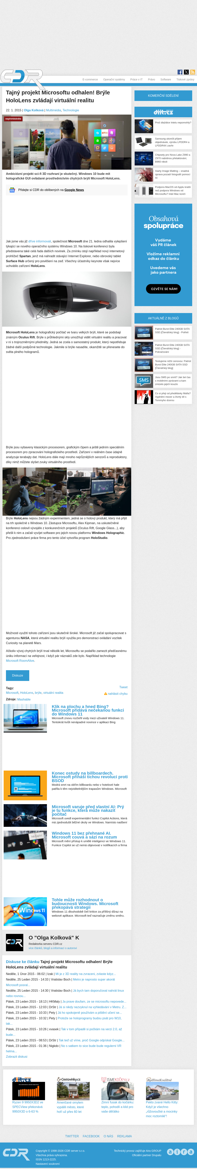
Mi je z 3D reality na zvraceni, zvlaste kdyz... (85, 974)
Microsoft (12, 692)
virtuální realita (53, 692)
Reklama (124, 1136)
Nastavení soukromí (48, 1163)
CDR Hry (163, 112)
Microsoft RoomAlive (20, 660)
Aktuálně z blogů (163, 318)
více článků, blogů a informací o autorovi (53, 948)
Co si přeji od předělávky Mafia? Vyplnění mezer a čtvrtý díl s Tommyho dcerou (173, 397)
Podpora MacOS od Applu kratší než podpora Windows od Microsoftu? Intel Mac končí (173, 190)
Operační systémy (114, 79)
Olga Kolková (33, 110)
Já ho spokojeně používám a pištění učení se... (90, 1012)
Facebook (91, 1136)
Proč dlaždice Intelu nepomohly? (173, 122)
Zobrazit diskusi (16, 1056)
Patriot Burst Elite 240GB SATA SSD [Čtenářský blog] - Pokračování (172, 348)
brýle (38, 692)
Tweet (123, 687)
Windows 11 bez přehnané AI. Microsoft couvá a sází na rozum (84, 835)
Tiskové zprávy (185, 79)
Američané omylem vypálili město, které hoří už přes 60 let (70, 1107)
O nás (108, 1136)
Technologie (71, 110)
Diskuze (17, 675)
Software (165, 79)
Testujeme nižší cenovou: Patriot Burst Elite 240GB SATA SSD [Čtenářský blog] (173, 364)
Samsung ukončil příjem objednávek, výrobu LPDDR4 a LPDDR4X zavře (172, 142)
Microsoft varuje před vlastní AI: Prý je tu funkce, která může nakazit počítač (88, 810)
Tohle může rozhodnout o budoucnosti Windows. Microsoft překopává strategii (85, 903)
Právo (151, 79)
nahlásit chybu (118, 693)
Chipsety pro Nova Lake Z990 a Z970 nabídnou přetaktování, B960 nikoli (172, 158)
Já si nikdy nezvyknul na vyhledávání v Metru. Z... (92, 1007)
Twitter (72, 1136)
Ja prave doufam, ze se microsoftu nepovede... (94, 1001)
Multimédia (53, 110)
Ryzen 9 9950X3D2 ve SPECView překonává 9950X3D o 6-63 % (27, 1107)
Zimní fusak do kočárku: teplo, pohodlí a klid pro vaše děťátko (117, 1107)
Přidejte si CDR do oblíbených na (51, 190)
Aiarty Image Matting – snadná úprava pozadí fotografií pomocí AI (172, 174)
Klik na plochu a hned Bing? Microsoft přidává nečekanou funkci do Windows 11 (88, 710)
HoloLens (26, 692)
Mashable (24, 699)
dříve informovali (39, 241)
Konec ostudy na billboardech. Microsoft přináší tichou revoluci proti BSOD (90, 777)
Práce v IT (136, 79)
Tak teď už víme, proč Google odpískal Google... (91, 1040)
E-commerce (90, 79)
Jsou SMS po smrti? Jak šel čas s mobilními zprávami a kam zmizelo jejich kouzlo (172, 381)
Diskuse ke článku (22, 962)
